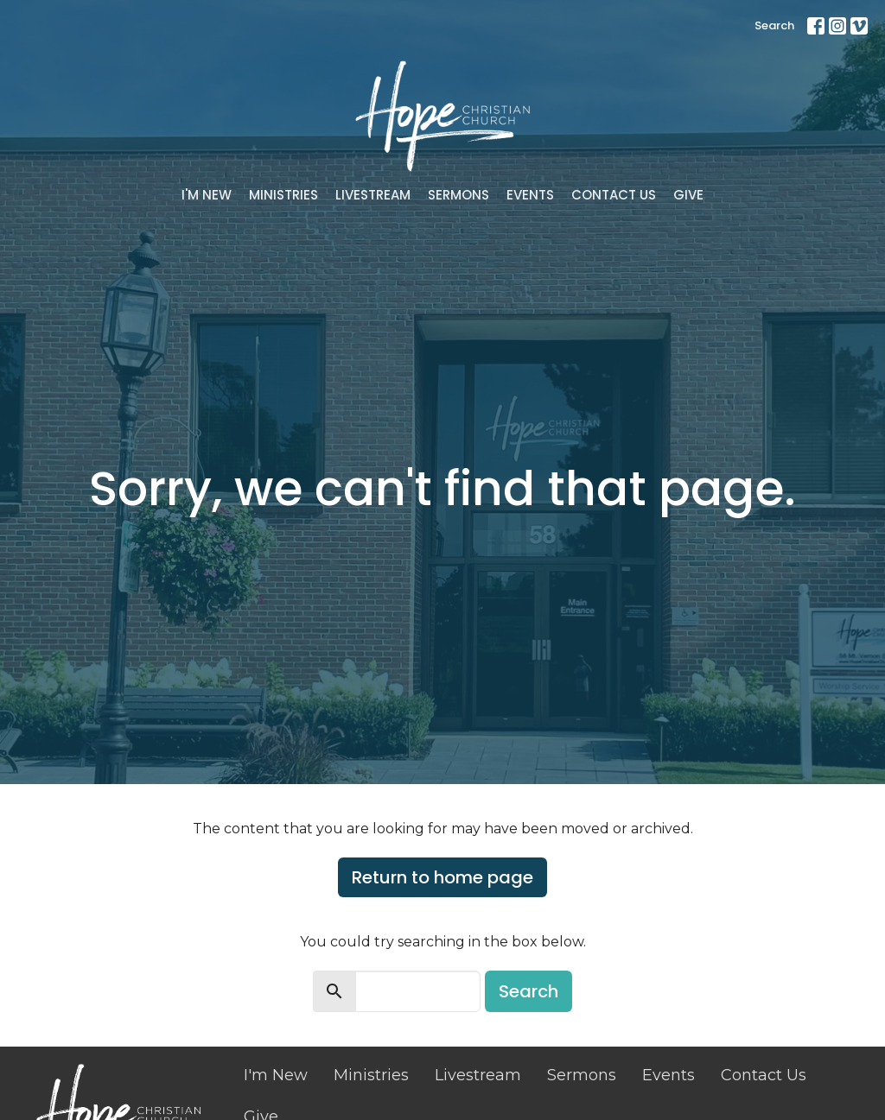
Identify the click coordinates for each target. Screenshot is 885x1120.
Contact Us (613, 195)
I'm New (206, 195)
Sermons (458, 195)
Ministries (283, 195)
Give (688, 195)
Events (530, 195)
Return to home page (442, 877)
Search (774, 25)
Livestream (373, 195)
